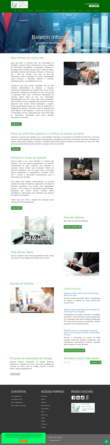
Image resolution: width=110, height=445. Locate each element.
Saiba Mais (15, 149)
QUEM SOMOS (72, 10)
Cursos (43, 411)
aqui (18, 200)
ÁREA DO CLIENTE (54, 10)
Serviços (43, 399)
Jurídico (43, 418)
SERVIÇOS (21, 10)
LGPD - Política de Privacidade (18, 405)
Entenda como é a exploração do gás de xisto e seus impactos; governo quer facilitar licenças (82, 332)
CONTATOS (96, 10)
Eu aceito (23, 441)
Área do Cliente (45, 408)
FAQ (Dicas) (44, 424)
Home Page (44, 396)
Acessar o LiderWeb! (72, 227)
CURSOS (64, 10)
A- (93, 6)
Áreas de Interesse (45, 405)
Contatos (43, 427)
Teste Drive (44, 402)
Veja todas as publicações (74, 350)
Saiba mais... (16, 124)
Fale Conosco (16, 208)
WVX (59, 440)
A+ (90, 6)
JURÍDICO (80, 10)
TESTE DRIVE (29, 10)
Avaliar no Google (15, 374)
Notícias (43, 421)
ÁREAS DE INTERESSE (41, 10)
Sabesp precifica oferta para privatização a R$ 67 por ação (81, 294)
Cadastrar (95, 362)
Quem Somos (44, 414)
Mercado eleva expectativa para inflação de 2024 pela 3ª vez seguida (82, 311)
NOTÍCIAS (88, 10)
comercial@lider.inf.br (17, 402)
